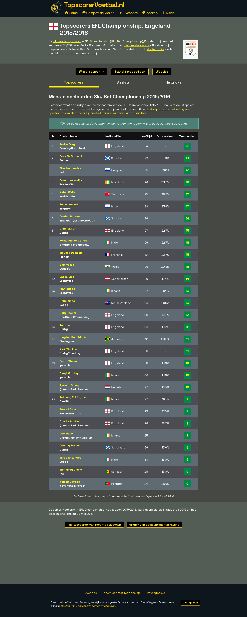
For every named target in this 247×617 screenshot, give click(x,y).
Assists (123, 82)
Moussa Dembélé (71, 252)
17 (187, 194)
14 (187, 279)
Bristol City (67, 184)
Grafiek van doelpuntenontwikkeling (154, 524)
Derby (64, 232)
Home (71, 13)
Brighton (66, 208)
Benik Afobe (68, 409)
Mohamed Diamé (71, 469)
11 (187, 339)
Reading (74, 353)
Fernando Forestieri (73, 240)
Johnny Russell (70, 445)
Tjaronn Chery (69, 385)
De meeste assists (136, 45)
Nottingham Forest (72, 485)
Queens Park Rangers (74, 389)
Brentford (78, 148)
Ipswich (65, 365)
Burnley (65, 148)
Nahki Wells (67, 192)
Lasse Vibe (67, 277)
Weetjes (162, 72)
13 (187, 291)
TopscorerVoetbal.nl (94, 5)
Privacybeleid (156, 593)
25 (187, 146)
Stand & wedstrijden (129, 72)
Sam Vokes (67, 264)
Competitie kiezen (98, 13)
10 (187, 363)
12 (187, 327)
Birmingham (67, 341)
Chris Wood (67, 301)
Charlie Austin (69, 421)
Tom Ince (66, 325)
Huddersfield (69, 196)
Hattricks (173, 82)
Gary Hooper (68, 313)
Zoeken (150, 13)
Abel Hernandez (70, 168)
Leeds (64, 305)
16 (187, 218)
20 (187, 170)
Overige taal (190, 602)
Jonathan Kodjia (71, 180)
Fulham (64, 160)
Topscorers (73, 82)
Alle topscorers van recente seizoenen (94, 524)
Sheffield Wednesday (74, 244)
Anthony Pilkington (73, 397)
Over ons (91, 593)
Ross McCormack (71, 156)
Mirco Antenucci (71, 457)
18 (187, 182)
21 (187, 158)
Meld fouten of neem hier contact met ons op (88, 606)
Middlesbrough (84, 220)
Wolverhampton (70, 413)
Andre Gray (67, 144)
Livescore (128, 13)
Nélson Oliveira (70, 481)
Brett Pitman (68, 361)
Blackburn (66, 220)
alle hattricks (155, 49)
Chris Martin (68, 228)
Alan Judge (67, 289)
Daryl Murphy (69, 373)
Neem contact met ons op (122, 593)
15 (187, 230)
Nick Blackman (69, 349)
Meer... (169, 13)
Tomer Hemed (69, 204)
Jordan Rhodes (70, 216)
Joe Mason (67, 433)
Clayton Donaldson (73, 337)
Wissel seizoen (91, 72)
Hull (62, 172)
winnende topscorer (67, 41)
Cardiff (64, 401)
